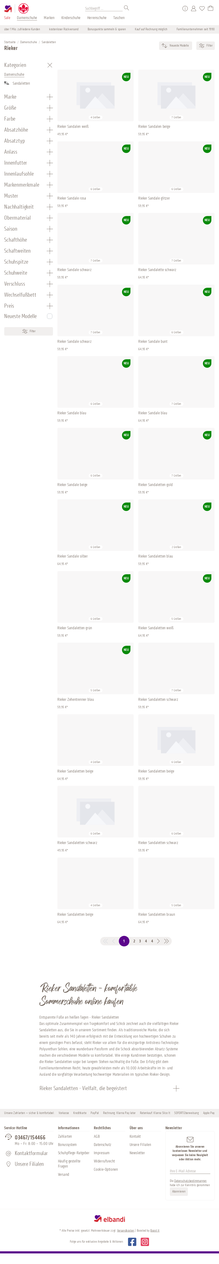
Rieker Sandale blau (71, 413)
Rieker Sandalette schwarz (157, 269)
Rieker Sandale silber (72, 556)
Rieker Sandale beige (72, 484)
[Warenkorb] (210, 8)
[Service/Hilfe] (185, 8)
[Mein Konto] (193, 8)
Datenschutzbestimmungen (190, 1181)
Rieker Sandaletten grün (74, 628)
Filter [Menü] (29, 331)
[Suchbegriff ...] (104, 8)
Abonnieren (179, 1192)
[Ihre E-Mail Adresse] (190, 1171)
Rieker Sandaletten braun (156, 914)
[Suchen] (126, 8)
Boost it (154, 1231)
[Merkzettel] (202, 8)
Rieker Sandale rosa (71, 198)
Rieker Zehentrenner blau (75, 699)
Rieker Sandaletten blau (155, 556)
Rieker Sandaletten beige (75, 771)
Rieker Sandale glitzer (154, 198)
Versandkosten (125, 1231)
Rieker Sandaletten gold (155, 484)
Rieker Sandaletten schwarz (158, 699)
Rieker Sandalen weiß (73, 126)
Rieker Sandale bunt (152, 341)
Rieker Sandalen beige (154, 126)
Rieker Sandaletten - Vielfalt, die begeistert (83, 1088)
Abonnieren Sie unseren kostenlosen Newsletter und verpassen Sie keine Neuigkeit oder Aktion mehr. (190, 1149)
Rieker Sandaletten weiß (156, 628)
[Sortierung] (179, 45)
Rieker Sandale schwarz (74, 269)
